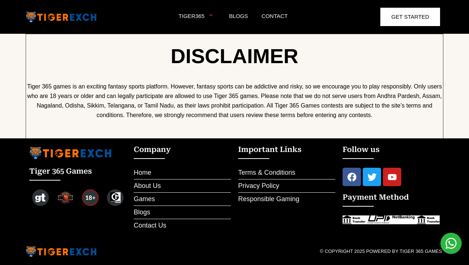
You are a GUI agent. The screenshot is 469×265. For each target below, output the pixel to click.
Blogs (238, 16)
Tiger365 (196, 15)
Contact (275, 16)
